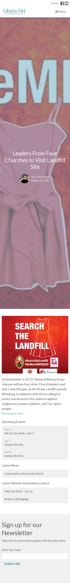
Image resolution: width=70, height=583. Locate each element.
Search (54, 3)
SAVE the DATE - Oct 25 (19, 491)
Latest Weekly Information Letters (25, 483)
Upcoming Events (14, 422)
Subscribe (12, 563)
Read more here (13, 413)
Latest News (10, 465)
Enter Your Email (11, 549)
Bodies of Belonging (16, 499)
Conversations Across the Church (24, 473)
